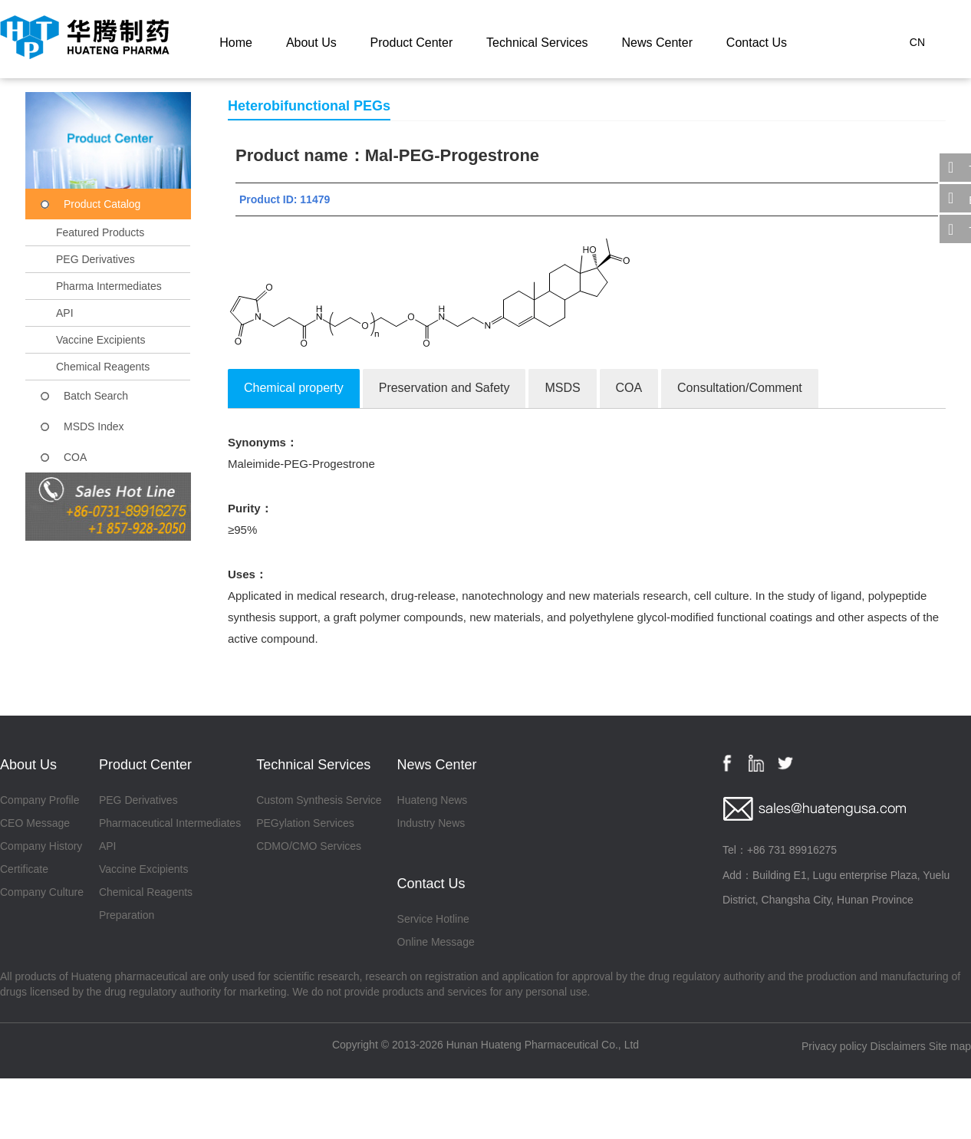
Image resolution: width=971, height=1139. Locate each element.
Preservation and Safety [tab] (444, 387)
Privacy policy (834, 1046)
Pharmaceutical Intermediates (170, 823)
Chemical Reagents (103, 366)
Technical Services (537, 42)
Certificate (24, 869)
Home (235, 42)
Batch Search (96, 396)
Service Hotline (433, 919)
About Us (311, 42)
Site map (950, 1046)
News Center (656, 42)
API (65, 313)
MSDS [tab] (562, 387)
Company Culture (42, 892)
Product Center (411, 42)
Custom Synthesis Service (318, 800)
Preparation (126, 915)
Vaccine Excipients (100, 340)
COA (75, 457)
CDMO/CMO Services (308, 846)
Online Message (436, 942)
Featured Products (100, 232)
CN (917, 42)
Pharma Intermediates (109, 286)
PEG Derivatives (95, 259)
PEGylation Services (305, 823)
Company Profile (40, 800)
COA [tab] (629, 387)
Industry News (431, 823)
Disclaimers (898, 1046)
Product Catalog (102, 204)
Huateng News (432, 800)
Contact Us (756, 42)
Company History (41, 846)
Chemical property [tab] (294, 387)
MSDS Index (94, 426)
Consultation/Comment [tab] (739, 387)
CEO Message (35, 823)
